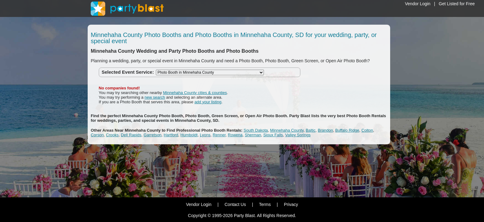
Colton (367, 130)
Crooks (112, 135)
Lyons (205, 135)
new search (154, 97)
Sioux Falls (273, 135)
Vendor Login (418, 3)
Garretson (152, 135)
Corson (97, 135)
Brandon (325, 130)
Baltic (310, 130)
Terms (265, 204)
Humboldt (189, 135)
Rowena (235, 135)
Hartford (171, 135)
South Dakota (256, 130)
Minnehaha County (286, 130)
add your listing (207, 102)
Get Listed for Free (457, 3)
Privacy (291, 204)
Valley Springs (298, 135)
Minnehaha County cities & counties (195, 92)
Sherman (253, 135)
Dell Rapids (131, 135)
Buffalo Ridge (347, 130)
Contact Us (235, 204)
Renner (219, 135)
